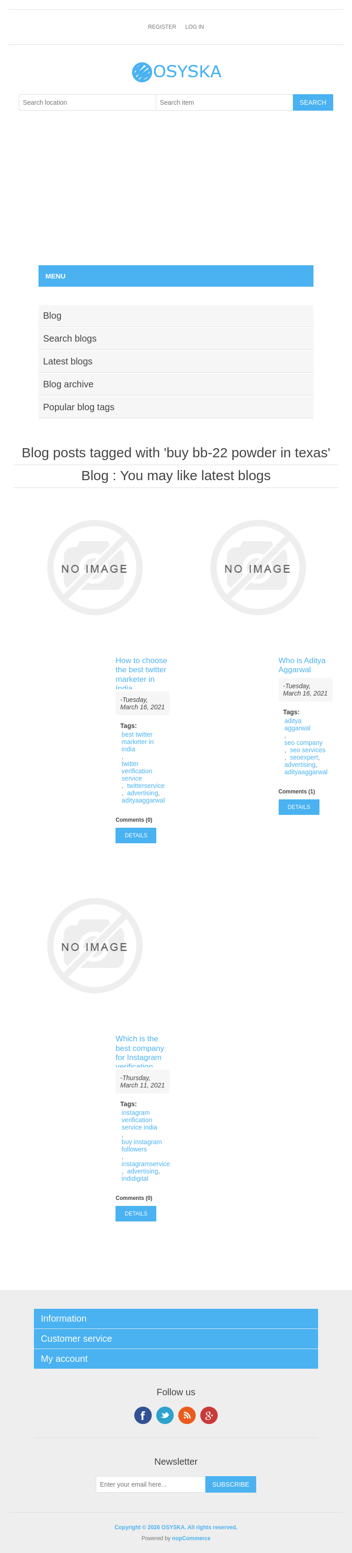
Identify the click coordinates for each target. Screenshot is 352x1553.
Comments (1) (297, 791)
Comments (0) (134, 820)
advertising (142, 793)
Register (162, 27)
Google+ (209, 1415)
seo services (307, 750)
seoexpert (304, 757)
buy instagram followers (141, 1145)
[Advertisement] (176, 197)
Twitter (165, 1415)
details (136, 835)
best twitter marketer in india (137, 742)
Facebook (143, 1415)
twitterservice (146, 785)
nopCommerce (191, 1538)
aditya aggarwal (298, 724)
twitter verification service (136, 771)
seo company (304, 742)
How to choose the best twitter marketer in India (141, 674)
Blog (95, 475)
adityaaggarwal (143, 800)
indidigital (134, 1178)
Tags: (128, 725)
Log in (194, 27)
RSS (187, 1415)
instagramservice (145, 1163)
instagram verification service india (139, 1120)
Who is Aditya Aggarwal (302, 665)
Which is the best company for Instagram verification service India (140, 1057)
